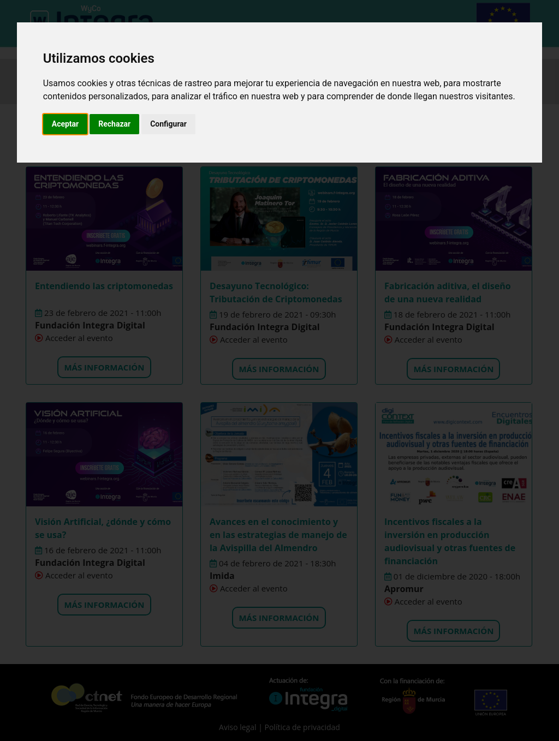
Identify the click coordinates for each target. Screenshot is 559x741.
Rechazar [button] (114, 123)
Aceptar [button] (65, 123)
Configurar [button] (168, 123)
